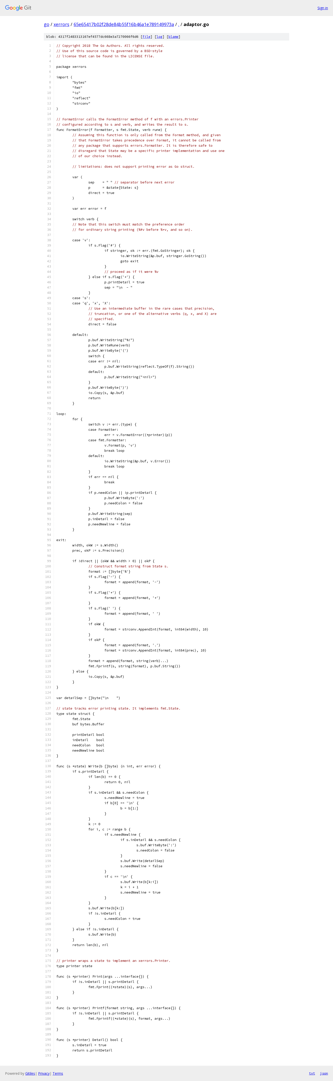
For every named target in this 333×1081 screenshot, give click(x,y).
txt (312, 1073)
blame (174, 37)
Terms (58, 1073)
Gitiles (30, 1073)
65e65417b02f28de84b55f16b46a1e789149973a (124, 24)
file (146, 37)
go (46, 24)
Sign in (322, 8)
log (159, 37)
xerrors (61, 24)
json (324, 1073)
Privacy (44, 1073)
